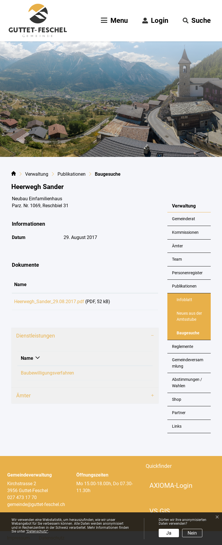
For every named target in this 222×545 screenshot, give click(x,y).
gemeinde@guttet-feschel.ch (36, 504)
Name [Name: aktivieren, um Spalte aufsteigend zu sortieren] (20, 284)
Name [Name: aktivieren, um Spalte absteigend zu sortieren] (27, 360)
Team (177, 259)
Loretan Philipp (121, 375)
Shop (176, 399)
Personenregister (187, 272)
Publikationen (184, 286)
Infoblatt (184, 299)
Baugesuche (190, 335)
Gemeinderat (183, 218)
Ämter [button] (23, 397)
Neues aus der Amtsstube (189, 316)
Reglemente (182, 346)
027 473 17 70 (22, 497)
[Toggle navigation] (113, 20)
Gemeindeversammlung (187, 363)
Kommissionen (185, 232)
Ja (168, 533)
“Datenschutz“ (37, 531)
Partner (179, 412)
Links (177, 426)
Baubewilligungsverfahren (47, 375)
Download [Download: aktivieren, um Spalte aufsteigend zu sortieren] (138, 284)
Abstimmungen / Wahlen (187, 382)
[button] (196, 20)
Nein (192, 533)
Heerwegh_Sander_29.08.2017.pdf (49, 301)
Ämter (177, 246)
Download (142, 302)
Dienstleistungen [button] (35, 338)
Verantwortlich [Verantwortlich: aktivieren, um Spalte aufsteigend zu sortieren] (121, 360)
